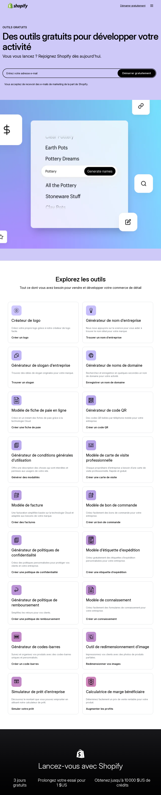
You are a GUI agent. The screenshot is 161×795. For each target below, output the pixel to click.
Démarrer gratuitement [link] (136, 73)
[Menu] (151, 5)
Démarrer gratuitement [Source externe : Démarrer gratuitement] (132, 5)
